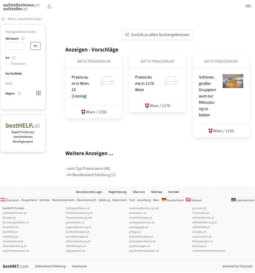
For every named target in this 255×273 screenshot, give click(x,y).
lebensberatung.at (78, 241)
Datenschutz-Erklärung (50, 266)
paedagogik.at (138, 227)
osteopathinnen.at (141, 222)
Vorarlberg (144, 200)
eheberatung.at (13, 241)
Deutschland (173, 200)
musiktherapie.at (140, 218)
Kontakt (173, 192)
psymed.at (199, 208)
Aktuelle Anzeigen (29, 19)
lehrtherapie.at (76, 246)
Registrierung (117, 192)
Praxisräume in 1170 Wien (144, 83)
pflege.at (135, 232)
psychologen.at (139, 246)
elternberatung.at (14, 246)
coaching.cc (10, 236)
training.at (199, 246)
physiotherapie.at (141, 236)
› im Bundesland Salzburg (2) (90, 175)
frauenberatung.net (79, 218)
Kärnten (44, 200)
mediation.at (137, 213)
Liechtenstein (242, 200)
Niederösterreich (63, 200)
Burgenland (29, 200)
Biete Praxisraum (94, 61)
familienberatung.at (79, 213)
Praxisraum (18, 63)
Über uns (139, 192)
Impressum (79, 266)
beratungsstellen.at (16, 222)
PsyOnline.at (200, 213)
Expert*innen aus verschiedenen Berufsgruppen (23, 134)
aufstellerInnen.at (14, 213)
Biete (9, 83)
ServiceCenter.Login (89, 192)
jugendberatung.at (78, 227)
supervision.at (201, 236)
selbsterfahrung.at (204, 222)
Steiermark (119, 200)
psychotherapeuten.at (144, 251)
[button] (248, 7)
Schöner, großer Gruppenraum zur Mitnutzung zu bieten (207, 96)
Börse (12, 19)
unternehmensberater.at (208, 251)
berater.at (9, 218)
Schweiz (194, 200)
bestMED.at (10, 232)
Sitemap (156, 192)
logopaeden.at (76, 251)
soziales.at (199, 232)
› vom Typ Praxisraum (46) (87, 168)
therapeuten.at (202, 241)
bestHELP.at (11, 227)
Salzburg (104, 200)
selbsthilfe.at (201, 227)
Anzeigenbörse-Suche (21, 32)
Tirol (132, 200)
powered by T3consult (237, 266)
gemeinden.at (75, 222)
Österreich (10, 200)
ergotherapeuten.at (16, 251)
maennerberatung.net (144, 208)
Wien (156, 200)
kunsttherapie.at (77, 236)
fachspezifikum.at (78, 208)
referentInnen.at (203, 218)
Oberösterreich (87, 200)
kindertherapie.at (77, 232)
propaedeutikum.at (142, 241)
